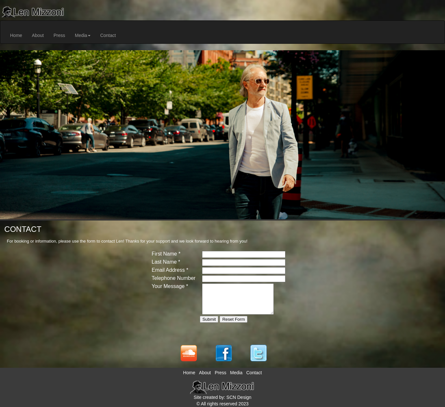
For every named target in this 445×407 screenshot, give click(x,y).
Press (59, 35)
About (38, 35)
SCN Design (238, 397)
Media (82, 35)
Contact (108, 35)
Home (16, 35)
